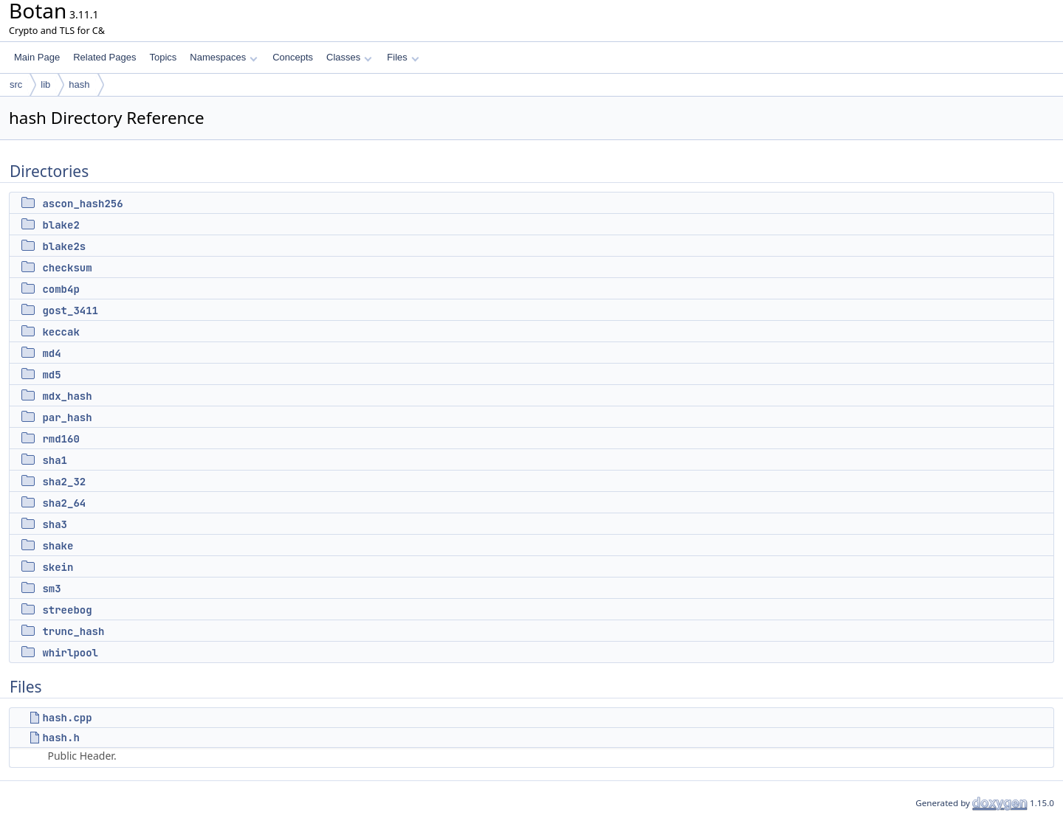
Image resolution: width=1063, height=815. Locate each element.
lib (45, 84)
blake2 (60, 225)
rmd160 (60, 438)
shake (57, 545)
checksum (67, 267)
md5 (51, 374)
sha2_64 (64, 503)
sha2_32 (64, 481)
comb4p (60, 289)
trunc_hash (73, 631)
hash (79, 84)
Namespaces (223, 57)
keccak (60, 332)
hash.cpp (67, 717)
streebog (67, 610)
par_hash (67, 417)
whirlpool (70, 652)
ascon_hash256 (82, 203)
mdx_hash (67, 396)
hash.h (60, 737)
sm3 (51, 588)
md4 (51, 353)
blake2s (64, 246)
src (16, 84)
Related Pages (104, 57)
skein (57, 567)
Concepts (292, 57)
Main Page (37, 57)
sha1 (54, 460)
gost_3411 (70, 310)
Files (403, 57)
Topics (162, 57)
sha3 (54, 524)
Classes (349, 57)
